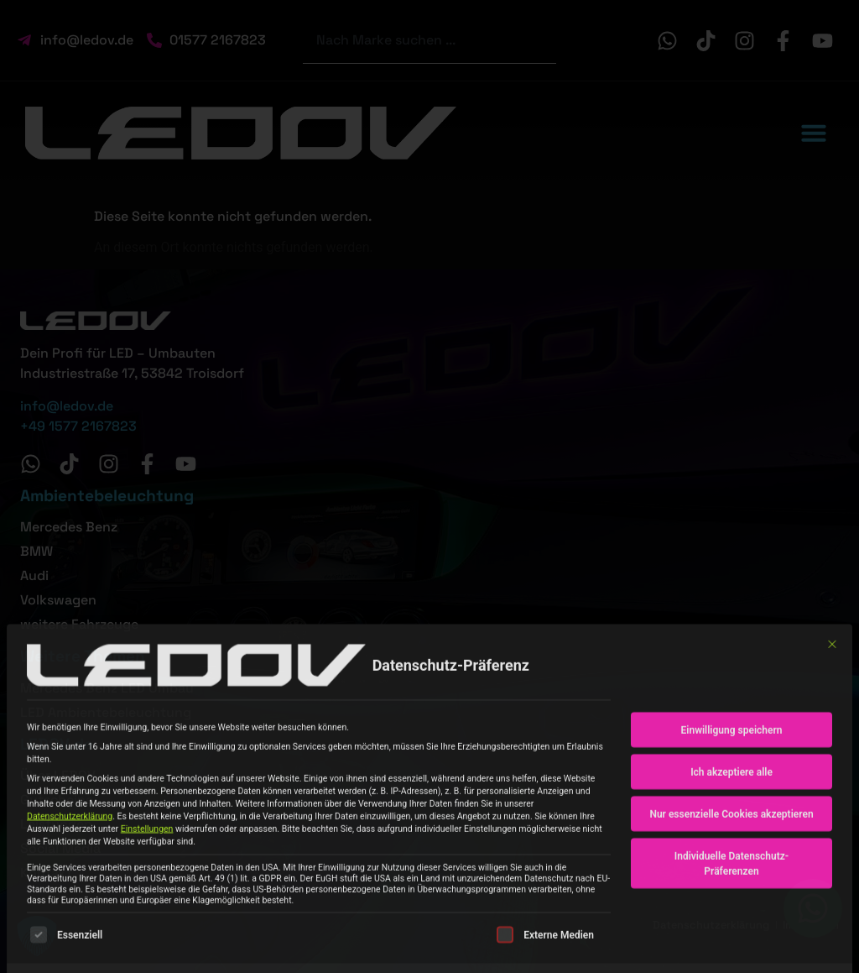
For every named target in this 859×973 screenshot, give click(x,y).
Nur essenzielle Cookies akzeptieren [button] (731, 936)
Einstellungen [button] (147, 950)
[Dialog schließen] (832, 766)
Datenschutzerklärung (69, 938)
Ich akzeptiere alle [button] (731, 894)
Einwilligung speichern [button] (732, 852)
